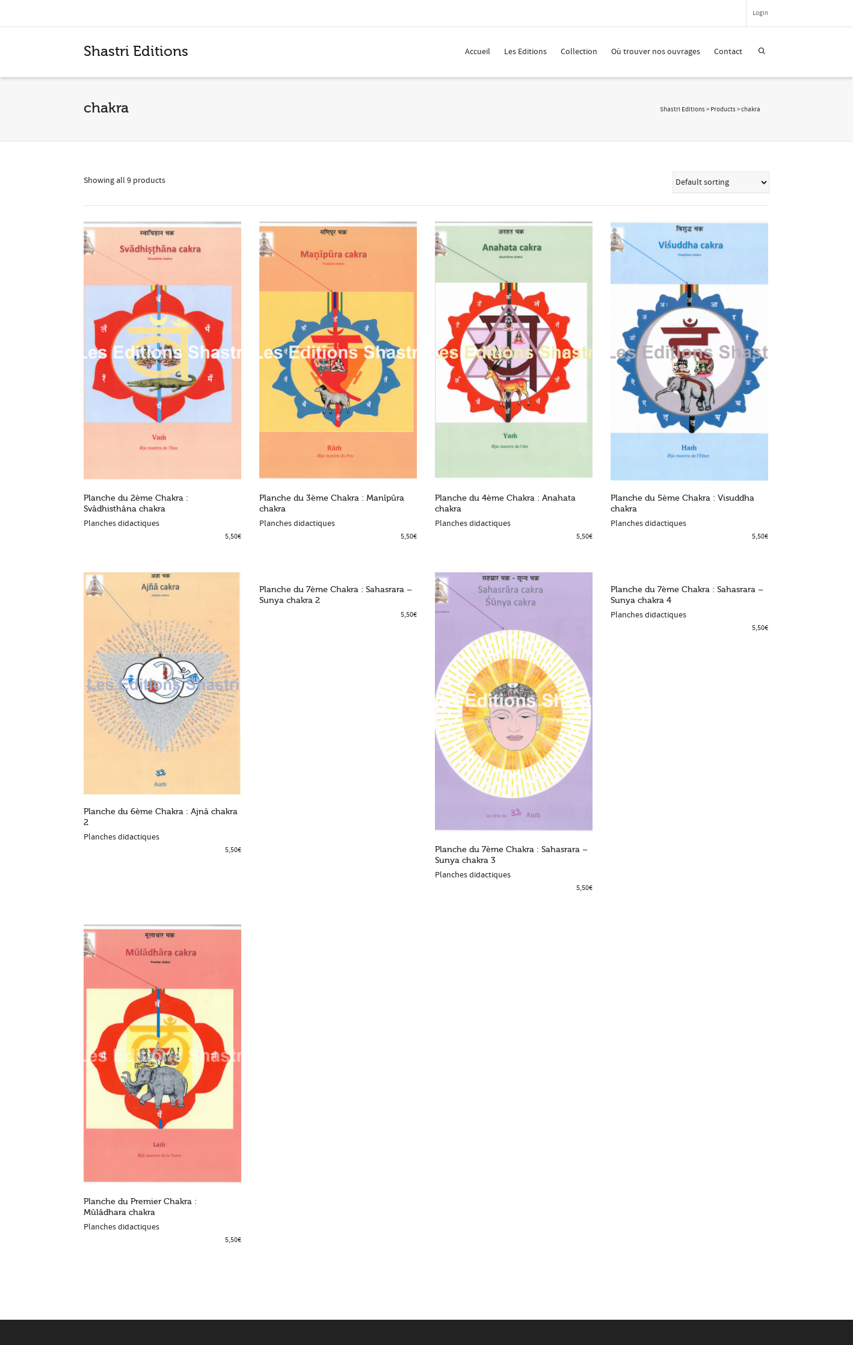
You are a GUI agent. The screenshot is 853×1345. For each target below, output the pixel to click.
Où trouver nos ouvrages (655, 51)
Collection (579, 51)
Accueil (477, 51)
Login (760, 13)
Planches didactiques (121, 523)
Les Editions (525, 51)
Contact (728, 51)
